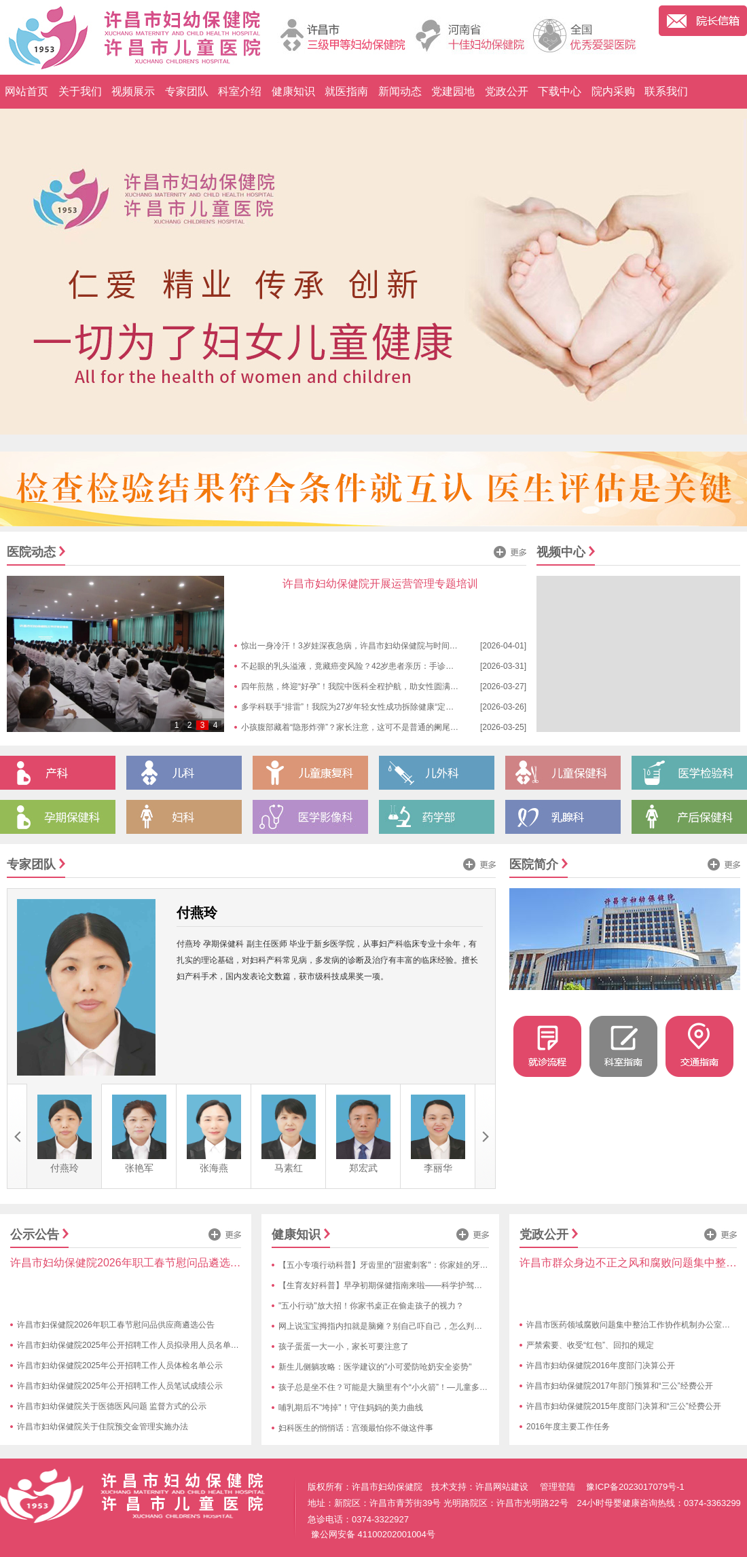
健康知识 (293, 91)
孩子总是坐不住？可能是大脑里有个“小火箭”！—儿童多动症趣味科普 (403, 1387)
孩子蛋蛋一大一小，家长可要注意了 (343, 1346)
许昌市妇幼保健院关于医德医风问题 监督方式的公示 (111, 1406)
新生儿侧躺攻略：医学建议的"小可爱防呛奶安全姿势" (375, 1367)
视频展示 (133, 91)
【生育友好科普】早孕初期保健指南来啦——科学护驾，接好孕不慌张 (404, 1285)
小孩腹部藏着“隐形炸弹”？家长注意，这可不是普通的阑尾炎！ (354, 727)
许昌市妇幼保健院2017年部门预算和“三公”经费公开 (619, 1386)
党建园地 (453, 91)
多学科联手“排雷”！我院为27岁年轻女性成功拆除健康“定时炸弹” (357, 707)
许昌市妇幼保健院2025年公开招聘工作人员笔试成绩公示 (120, 1386)
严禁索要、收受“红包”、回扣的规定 (590, 1345)
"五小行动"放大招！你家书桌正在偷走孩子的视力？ (371, 1306)
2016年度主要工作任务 (568, 1426)
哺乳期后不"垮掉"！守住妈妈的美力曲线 (350, 1407)
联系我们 (666, 91)
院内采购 (613, 91)
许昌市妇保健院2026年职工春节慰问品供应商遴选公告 (116, 1325)
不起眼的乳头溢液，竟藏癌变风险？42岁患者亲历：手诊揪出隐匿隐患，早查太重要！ (396, 666)
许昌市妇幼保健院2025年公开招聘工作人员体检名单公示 (120, 1365)
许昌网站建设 (501, 1487)
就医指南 (346, 91)
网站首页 (26, 91)
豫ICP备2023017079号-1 (635, 1487)
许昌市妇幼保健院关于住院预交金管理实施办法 (102, 1426)
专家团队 (186, 91)
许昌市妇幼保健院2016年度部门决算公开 (600, 1365)
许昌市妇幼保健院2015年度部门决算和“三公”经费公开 (623, 1406)
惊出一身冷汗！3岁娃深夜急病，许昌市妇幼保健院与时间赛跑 (353, 646)
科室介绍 (239, 91)
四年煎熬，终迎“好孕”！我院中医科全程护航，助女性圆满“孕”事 (356, 686)
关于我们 (80, 91)
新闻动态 (400, 91)
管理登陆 (557, 1487)
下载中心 (559, 91)
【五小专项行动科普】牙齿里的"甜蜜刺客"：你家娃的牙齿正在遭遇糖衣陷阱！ (420, 1265)
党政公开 (506, 91)
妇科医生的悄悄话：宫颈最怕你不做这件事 (355, 1428)
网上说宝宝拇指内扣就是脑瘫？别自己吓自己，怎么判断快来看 (392, 1326)
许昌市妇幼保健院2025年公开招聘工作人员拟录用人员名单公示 (132, 1345)
